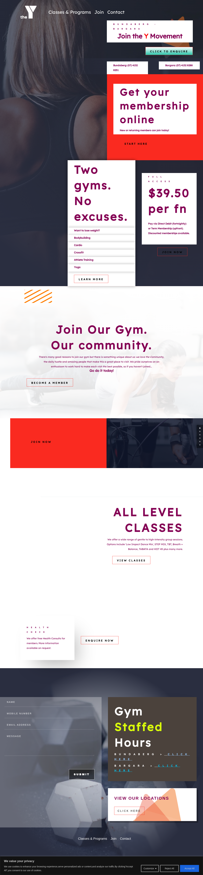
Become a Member (49, 388)
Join (99, 12)
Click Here (144, 765)
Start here (136, 149)
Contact (116, 12)
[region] (101, 865)
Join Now (172, 258)
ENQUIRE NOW (99, 650)
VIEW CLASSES (131, 566)
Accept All (189, 868)
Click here (129, 816)
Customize (149, 868)
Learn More (91, 285)
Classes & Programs (69, 12)
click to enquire (169, 51)
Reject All (169, 868)
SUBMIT (86, 779)
